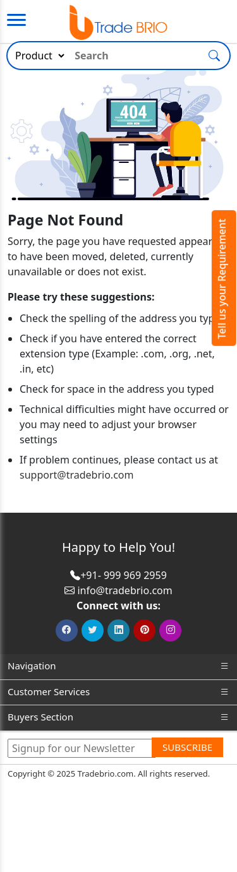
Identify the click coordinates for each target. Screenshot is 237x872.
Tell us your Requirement (222, 278)
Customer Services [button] (118, 691)
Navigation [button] (118, 666)
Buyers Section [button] (118, 717)
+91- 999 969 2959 (123, 575)
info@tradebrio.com (124, 590)
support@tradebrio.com (76, 475)
